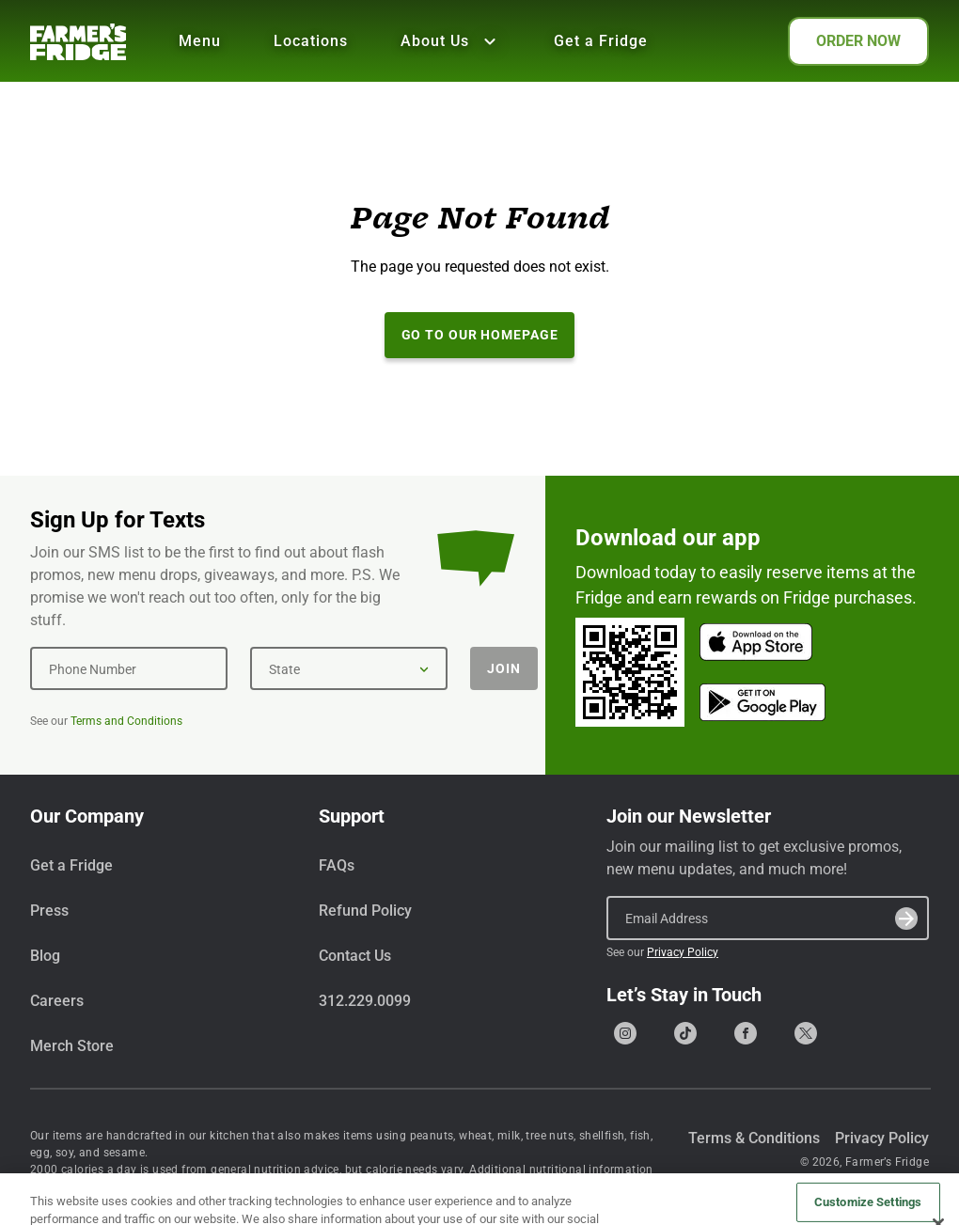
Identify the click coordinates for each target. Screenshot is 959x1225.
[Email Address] (767, 917)
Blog (45, 956)
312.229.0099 (365, 1001)
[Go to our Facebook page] (745, 1033)
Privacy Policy (682, 952)
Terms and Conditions (126, 721)
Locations (311, 41)
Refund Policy (365, 910)
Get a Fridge (601, 41)
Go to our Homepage (479, 334)
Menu (200, 41)
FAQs (336, 865)
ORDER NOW (858, 41)
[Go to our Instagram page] (625, 1033)
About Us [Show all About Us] (451, 41)
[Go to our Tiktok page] (685, 1033)
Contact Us (355, 956)
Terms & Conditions (754, 1138)
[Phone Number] (129, 668)
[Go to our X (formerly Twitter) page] (806, 1033)
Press (49, 910)
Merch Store (72, 1046)
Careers (57, 1001)
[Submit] (906, 918)
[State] (349, 668)
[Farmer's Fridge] (78, 42)
